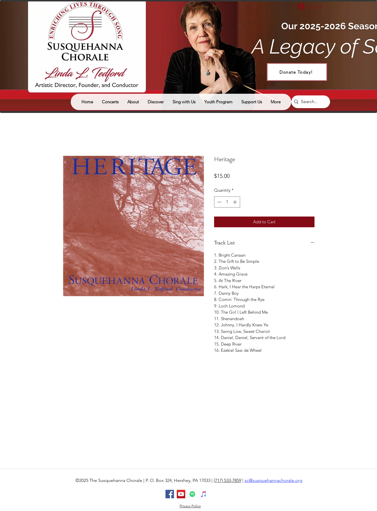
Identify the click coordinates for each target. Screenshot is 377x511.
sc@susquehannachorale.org (273, 480)
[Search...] (309, 101)
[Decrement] (219, 202)
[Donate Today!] (297, 72)
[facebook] (169, 494)
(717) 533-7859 (227, 480)
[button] (155, 102)
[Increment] (235, 202)
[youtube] (181, 494)
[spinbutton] (227, 202)
